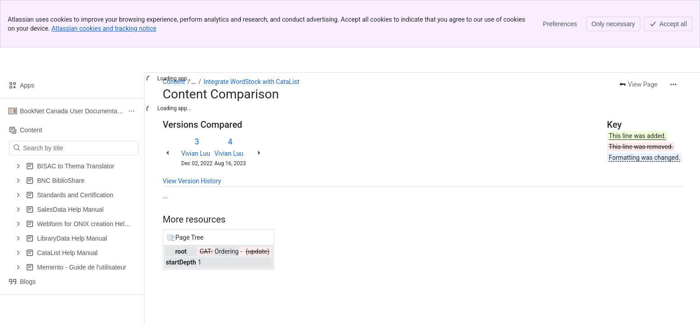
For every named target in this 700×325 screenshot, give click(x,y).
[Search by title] (79, 148)
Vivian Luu (195, 153)
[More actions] (673, 84)
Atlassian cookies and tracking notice (104, 28)
